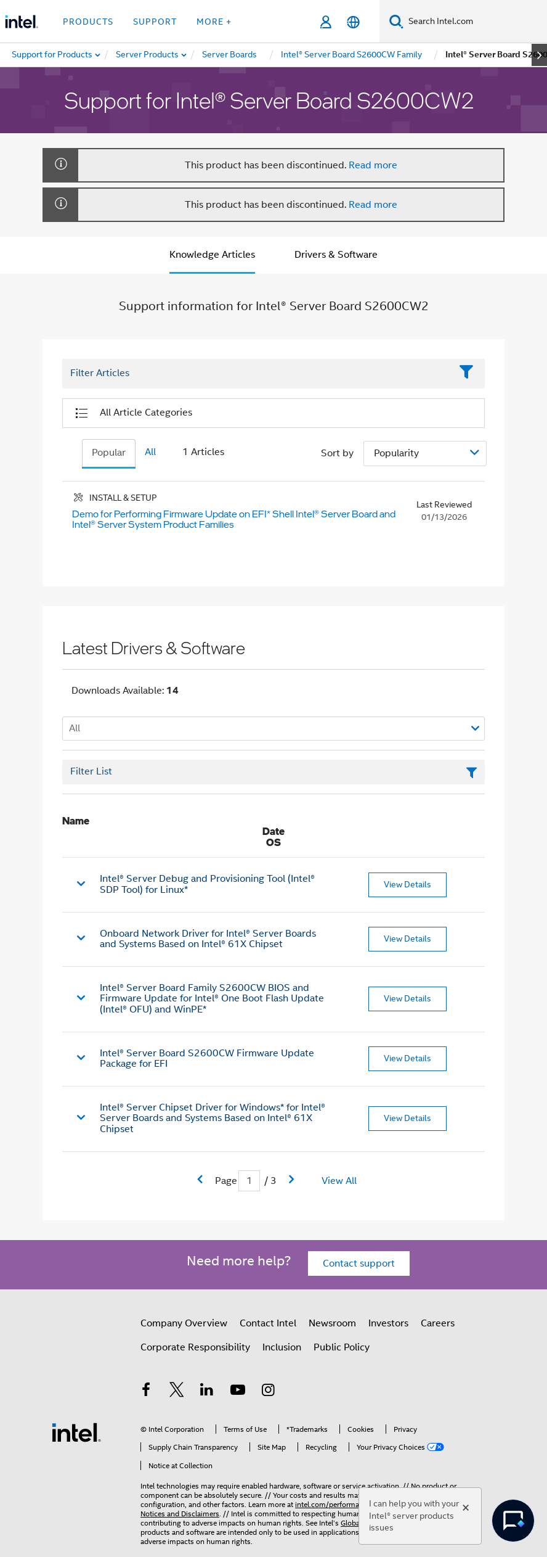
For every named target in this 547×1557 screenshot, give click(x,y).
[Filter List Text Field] (256, 373)
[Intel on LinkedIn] (207, 1392)
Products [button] (88, 21)
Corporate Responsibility (195, 1347)
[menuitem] (148, 55)
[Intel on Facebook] (146, 1392)
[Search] (396, 21)
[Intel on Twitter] (176, 1392)
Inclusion (281, 1347)
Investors (388, 1323)
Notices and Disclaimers (179, 1513)
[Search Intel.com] (475, 21)
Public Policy (342, 1347)
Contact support (359, 1263)
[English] (353, 22)
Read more (373, 165)
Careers (438, 1323)
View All (339, 1181)
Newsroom (332, 1323)
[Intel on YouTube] (237, 1392)
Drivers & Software (336, 255)
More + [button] (214, 21)
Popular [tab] (109, 452)
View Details (407, 884)
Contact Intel (268, 1323)
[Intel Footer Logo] (76, 1432)
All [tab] (150, 452)
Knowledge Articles (212, 255)
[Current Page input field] (249, 1181)
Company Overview (183, 1323)
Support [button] (155, 21)
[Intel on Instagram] (267, 1392)
